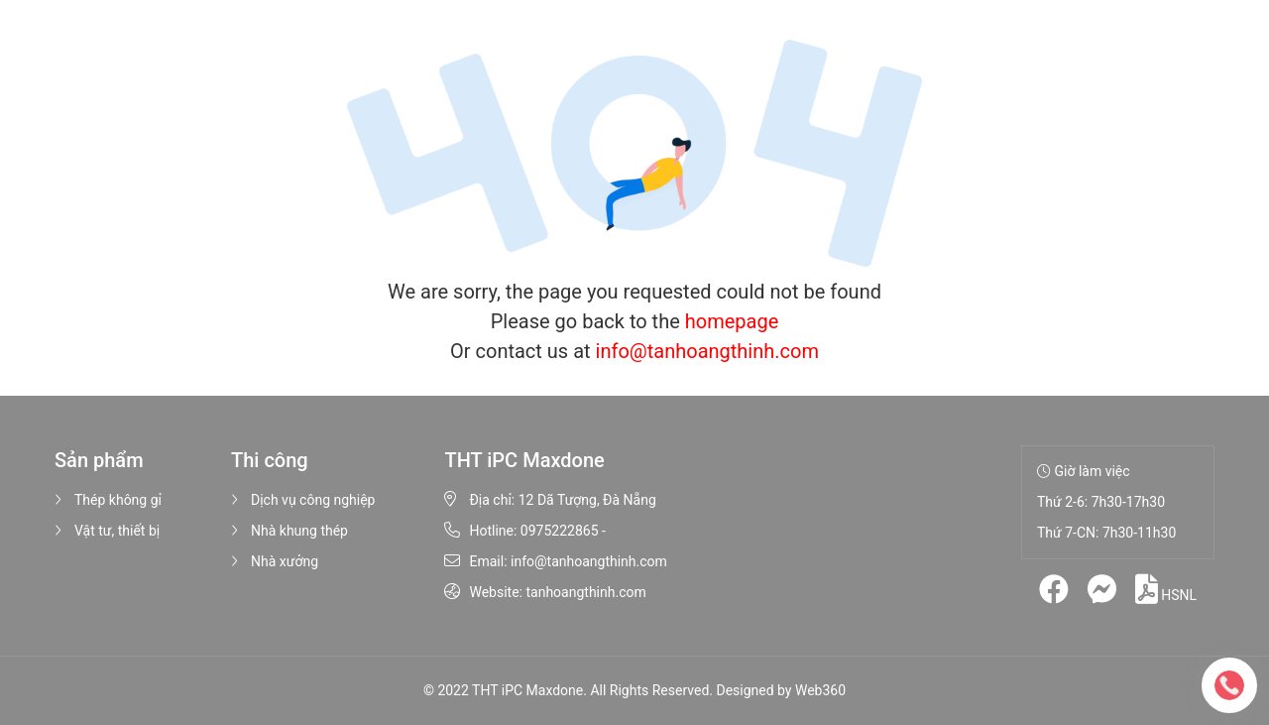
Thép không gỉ (108, 500)
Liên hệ (754, 50)
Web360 (820, 690)
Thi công (509, 50)
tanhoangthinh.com (585, 592)
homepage (732, 321)
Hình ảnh (601, 50)
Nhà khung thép (289, 531)
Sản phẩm (406, 50)
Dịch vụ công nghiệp (303, 500)
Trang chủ (219, 50)
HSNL (1166, 589)
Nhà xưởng (274, 561)
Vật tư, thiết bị (107, 531)
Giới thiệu (309, 50)
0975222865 (559, 531)
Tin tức (680, 50)
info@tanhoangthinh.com (707, 351)
